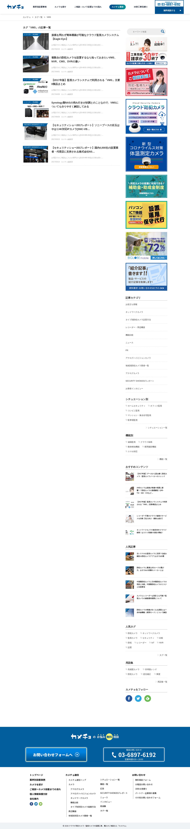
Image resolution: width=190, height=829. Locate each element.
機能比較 (129, 335)
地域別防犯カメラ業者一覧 (137, 365)
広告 (102, 788)
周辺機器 (72, 811)
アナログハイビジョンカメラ (138, 358)
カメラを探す (60, 7)
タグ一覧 (104, 811)
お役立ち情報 (131, 304)
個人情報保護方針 (38, 794)
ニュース (129, 343)
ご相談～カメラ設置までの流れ (87, 7)
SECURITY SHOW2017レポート (34, 124)
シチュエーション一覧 (110, 779)
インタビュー (106, 802)
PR (127, 350)
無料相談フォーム (143, 780)
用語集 (103, 806)
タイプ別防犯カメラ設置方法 (138, 320)
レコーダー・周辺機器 (31, 34)
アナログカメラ (132, 373)
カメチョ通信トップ (77, 780)
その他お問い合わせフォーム (147, 797)
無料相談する (172, 10)
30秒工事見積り (141, 7)
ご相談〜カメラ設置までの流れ (45, 789)
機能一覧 (104, 784)
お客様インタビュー (134, 388)
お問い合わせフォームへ (56, 754)
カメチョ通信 (117, 7)
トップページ (36, 775)
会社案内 (34, 798)
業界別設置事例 (39, 7)
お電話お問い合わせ (144, 784)
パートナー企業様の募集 (146, 793)
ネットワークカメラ (134, 312)
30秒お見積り (141, 789)
